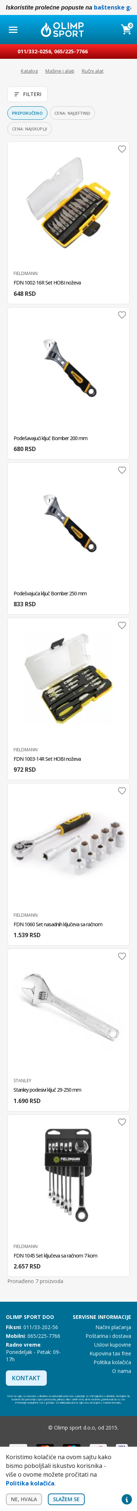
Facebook (23, 1427)
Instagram (38, 1427)
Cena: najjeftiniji (72, 113)
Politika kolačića (112, 1362)
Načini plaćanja (113, 1327)
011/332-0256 (34, 51)
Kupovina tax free (110, 1353)
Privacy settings (127, 1499)
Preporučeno (27, 113)
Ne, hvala (24, 1499)
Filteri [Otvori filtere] (27, 94)
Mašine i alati (59, 71)
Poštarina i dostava (108, 1335)
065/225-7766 (71, 51)
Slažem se (66, 1499)
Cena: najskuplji (29, 128)
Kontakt (26, 1378)
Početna (9, 71)
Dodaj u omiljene (122, 149)
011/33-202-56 (40, 1327)
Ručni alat (92, 71)
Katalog (29, 71)
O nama (121, 1370)
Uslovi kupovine (112, 1344)
